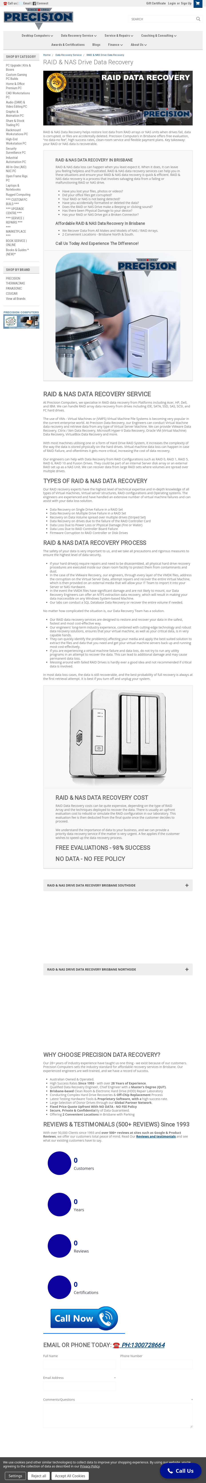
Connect (42, 3)
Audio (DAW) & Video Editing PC (16, 104)
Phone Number (131, 1273)
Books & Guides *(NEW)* (17, 252)
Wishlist (59, 1423)
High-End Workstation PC (16, 141)
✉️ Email (25, 3)
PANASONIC (14, 288)
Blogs (96, 45)
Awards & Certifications (68, 45)
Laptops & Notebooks (13, 187)
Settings (15, 1475)
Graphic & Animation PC (15, 114)
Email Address (79, 1295)
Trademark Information (70, 1454)
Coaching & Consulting (159, 36)
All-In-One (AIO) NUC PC (16, 169)
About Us (139, 45)
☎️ (138, 1262)
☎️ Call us (10, 3)
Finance (115, 45)
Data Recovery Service (79, 36)
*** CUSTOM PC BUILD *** (16, 202)
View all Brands (16, 299)
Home (47, 55)
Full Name (50, 1273)
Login (172, 3)
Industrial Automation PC (16, 160)
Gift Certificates (63, 1419)
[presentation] (77, 1360)
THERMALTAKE (15, 283)
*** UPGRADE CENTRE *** (15, 211)
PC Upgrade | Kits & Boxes (18, 67)
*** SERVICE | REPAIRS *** (15, 220)
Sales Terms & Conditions (72, 1442)
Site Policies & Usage (69, 1450)
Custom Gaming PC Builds (16, 77)
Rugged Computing (18, 195)
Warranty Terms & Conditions (74, 1446)
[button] (183, 1422)
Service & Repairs (119, 36)
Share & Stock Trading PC (15, 123)
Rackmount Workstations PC (17, 132)
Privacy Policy (89, 1466)
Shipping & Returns (65, 1432)
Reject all (38, 1475)
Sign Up (186, 3)
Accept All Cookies (70, 1475)
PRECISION (13, 278)
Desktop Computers (37, 36)
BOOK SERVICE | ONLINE (16, 243)
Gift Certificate (156, 3)
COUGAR (12, 294)
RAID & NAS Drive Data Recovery (105, 55)
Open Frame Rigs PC (17, 178)
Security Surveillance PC (16, 151)
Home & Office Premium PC (15, 86)
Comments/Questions (118, 1317)
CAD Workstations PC (18, 95)
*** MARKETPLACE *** (16, 231)
